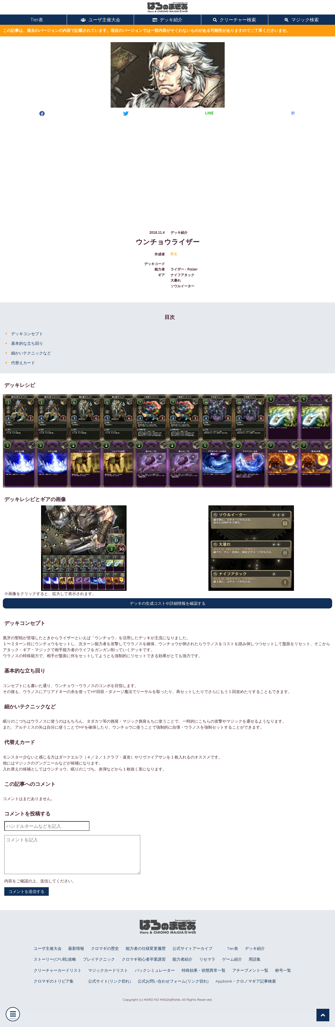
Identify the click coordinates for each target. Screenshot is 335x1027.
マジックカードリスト (108, 970)
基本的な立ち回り (27, 343)
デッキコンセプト (27, 333)
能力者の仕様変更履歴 (146, 948)
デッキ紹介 (167, 19)
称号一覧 (283, 970)
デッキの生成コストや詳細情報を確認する (168, 603)
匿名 (173, 254)
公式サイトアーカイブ (192, 948)
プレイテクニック (99, 959)
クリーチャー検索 (234, 19)
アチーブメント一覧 (250, 970)
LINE (209, 113)
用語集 (255, 959)
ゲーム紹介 (232, 959)
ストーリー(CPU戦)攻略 (55, 959)
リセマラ (207, 959)
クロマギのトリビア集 (54, 981)
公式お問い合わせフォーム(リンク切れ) (173, 981)
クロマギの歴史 (105, 948)
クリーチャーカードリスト (58, 970)
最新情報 (76, 948)
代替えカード (23, 362)
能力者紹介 (182, 959)
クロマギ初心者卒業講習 (144, 959)
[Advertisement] (167, 168)
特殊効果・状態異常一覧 (204, 970)
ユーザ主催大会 (100, 19)
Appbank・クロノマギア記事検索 (246, 981)
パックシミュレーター (155, 970)
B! (293, 113)
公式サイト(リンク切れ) (109, 981)
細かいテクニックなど (31, 353)
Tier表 (33, 19)
